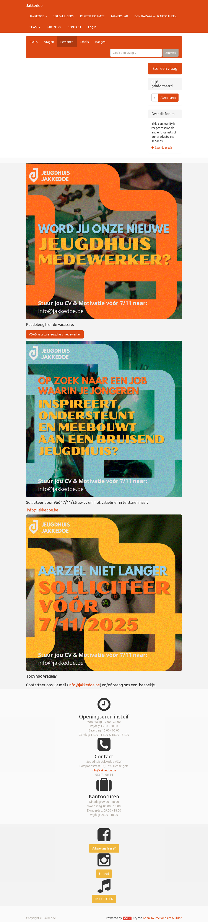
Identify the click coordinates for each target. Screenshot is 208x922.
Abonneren (168, 97)
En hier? (104, 873)
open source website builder (162, 918)
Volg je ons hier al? (104, 848)
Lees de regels (163, 147)
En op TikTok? (104, 899)
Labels (84, 42)
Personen (66, 42)
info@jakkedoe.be (42, 510)
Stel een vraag (165, 68)
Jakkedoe (34, 5)
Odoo (127, 918)
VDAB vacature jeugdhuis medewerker (55, 334)
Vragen (49, 42)
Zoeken (170, 52)
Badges (100, 42)
